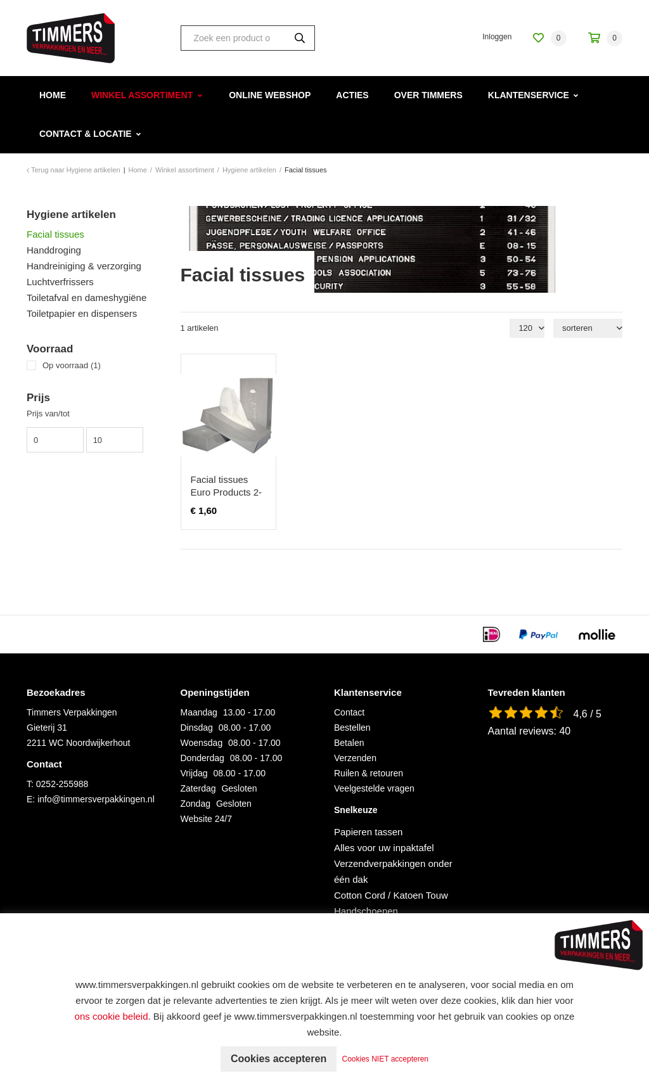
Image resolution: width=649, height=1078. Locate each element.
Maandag (199, 712)
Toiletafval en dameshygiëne (86, 297)
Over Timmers (428, 95)
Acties (352, 95)
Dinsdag (197, 727)
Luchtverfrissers (60, 281)
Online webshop (270, 95)
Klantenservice (528, 95)
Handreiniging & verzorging (84, 265)
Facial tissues (55, 234)
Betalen (349, 743)
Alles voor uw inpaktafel (384, 847)
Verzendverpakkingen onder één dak (393, 871)
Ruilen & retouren (368, 773)
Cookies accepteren (278, 1058)
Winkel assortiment (142, 95)
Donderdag (202, 758)
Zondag (195, 804)
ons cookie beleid (111, 1016)
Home (52, 95)
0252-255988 (62, 784)
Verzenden (355, 758)
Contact (349, 712)
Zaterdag (198, 788)
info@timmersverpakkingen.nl (96, 799)
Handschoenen (366, 911)
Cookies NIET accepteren (385, 1059)
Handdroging (54, 250)
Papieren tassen (368, 831)
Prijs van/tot (48, 413)
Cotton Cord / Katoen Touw (391, 895)
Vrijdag (194, 773)
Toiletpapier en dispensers (82, 313)
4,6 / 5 (587, 714)
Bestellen (352, 727)
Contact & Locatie (85, 134)
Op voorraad (71, 365)
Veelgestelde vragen (374, 788)
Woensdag (202, 743)
